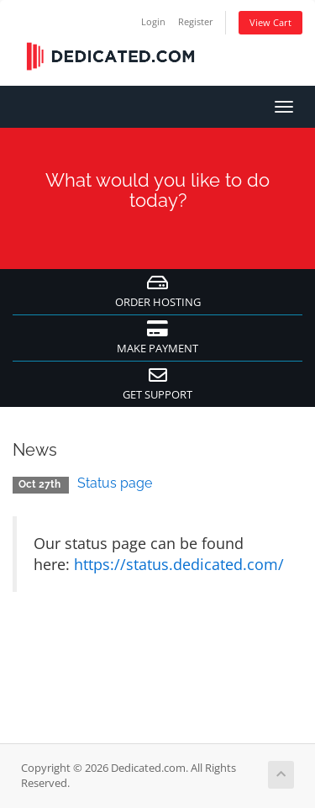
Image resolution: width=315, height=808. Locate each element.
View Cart (270, 22)
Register (195, 21)
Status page (114, 483)
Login (153, 21)
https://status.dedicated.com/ (179, 564)
